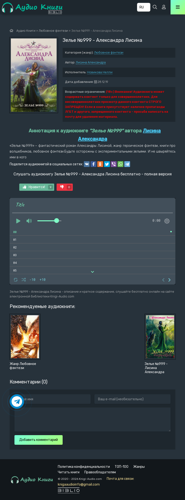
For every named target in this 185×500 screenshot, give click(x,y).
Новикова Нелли (99, 72)
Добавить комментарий (38, 440)
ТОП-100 (121, 467)
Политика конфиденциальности (84, 467)
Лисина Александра (91, 62)
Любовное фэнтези (108, 52)
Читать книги (68, 472)
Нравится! (38, 187)
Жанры (139, 467)
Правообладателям (100, 472)
